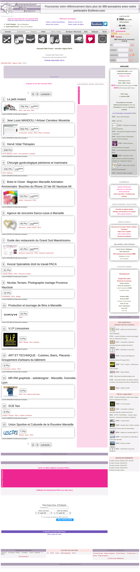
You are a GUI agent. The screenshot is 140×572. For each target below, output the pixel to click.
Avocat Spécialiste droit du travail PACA (32, 264)
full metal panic (66, 553)
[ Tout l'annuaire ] (23, 556)
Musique (21, 435)
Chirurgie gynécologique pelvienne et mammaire (37, 162)
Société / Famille (31, 227)
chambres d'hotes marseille (124, 173)
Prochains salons (124, 290)
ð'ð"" (52, 553)
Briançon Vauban (125, 443)
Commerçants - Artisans (26, 133)
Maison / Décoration (44, 133)
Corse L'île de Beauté (19, 26)
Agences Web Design (33, 394)
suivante (46, 94)
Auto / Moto (26, 110)
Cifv (74, 553)
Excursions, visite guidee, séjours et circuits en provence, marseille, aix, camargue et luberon (123, 158)
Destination (43, 508)
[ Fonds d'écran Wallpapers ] (116, 558)
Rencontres (22, 227)
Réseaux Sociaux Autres (116, 470)
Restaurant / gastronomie (26, 253)
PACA (20, 110)
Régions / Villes (17, 63)
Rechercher (65, 520)
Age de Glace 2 (103, 555)
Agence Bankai (125, 372)
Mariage (18, 296)
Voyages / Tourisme (8, 415)
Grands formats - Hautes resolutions (104, 553)
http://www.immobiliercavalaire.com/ (124, 376)
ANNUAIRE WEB (6, 63)
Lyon (24, 394)
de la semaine (124, 258)
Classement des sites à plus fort (126, 85)
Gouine (95, 555)
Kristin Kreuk (132, 553)
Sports (27, 435)
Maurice (4, 552)
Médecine (10, 173)
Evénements (28, 200)
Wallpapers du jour (124, 256)
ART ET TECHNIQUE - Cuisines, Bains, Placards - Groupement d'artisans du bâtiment (36, 357)
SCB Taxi (14, 405)
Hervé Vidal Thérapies (21, 144)
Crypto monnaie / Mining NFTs (118, 467)
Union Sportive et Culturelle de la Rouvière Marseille (41, 424)
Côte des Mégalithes (17, 24)
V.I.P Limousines (18, 328)
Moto (32, 110)
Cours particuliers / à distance (26, 153)
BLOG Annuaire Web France (126, 88)
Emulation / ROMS (14, 552)
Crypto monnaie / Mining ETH (118, 463)
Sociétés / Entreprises (25, 415)
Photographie (6, 296)
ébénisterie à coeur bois (127, 349)
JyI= (58, 553)
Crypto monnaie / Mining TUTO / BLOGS (121, 460)
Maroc (3, 554)
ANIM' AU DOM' (125, 388)
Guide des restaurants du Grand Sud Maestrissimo (38, 240)
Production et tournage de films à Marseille (35, 305)
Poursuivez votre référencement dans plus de (90, 8)
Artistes (21, 200)
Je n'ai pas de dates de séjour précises (56, 517)
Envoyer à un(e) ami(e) (124, 301)
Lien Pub (124, 310)
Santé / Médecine (7, 153)
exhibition (25, 552)
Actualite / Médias (7, 273)
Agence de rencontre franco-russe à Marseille (35, 213)
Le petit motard (16, 99)
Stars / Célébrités (34, 342)
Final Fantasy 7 (121, 553)
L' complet (124, 71)
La (124, 96)
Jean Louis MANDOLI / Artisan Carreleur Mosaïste (38, 120)
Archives (124, 196)
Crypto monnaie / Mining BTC (118, 465)
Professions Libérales (24, 273)
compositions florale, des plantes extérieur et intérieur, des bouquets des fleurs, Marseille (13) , (124, 382)
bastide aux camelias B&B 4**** (130, 432)
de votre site (124, 105)
